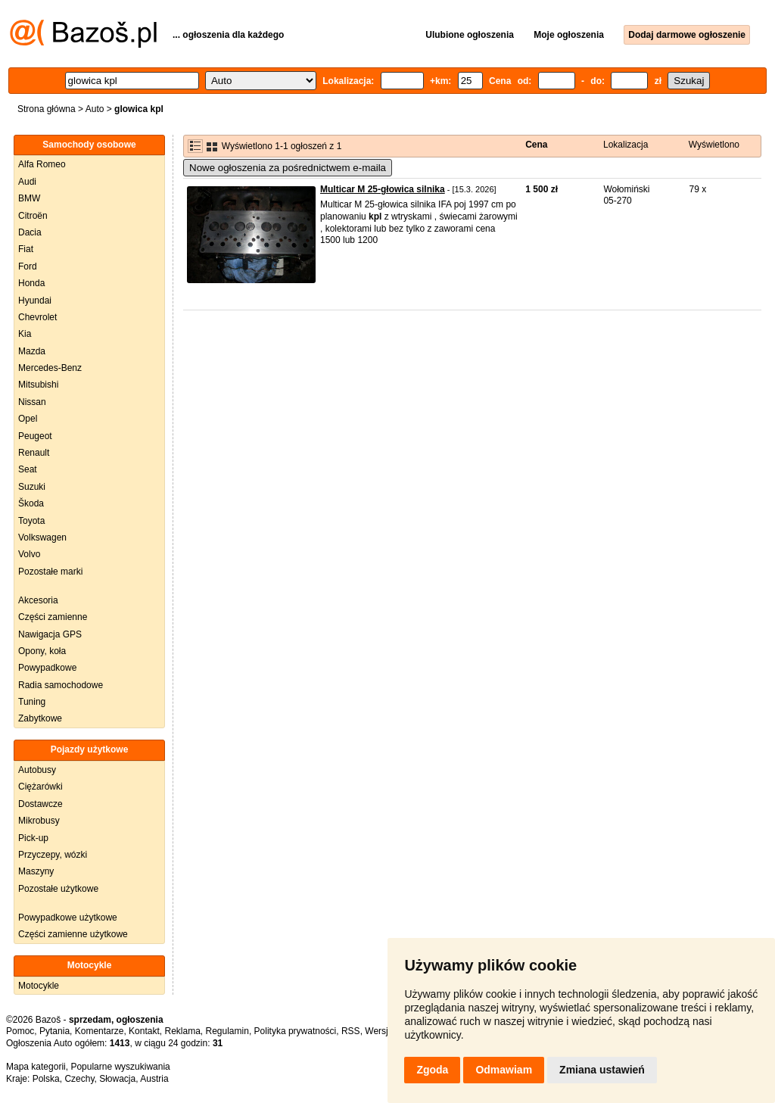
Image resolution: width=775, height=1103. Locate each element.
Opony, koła (42, 651)
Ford (27, 266)
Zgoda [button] (432, 1070)
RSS (350, 1031)
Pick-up (33, 838)
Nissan (32, 402)
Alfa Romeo (42, 164)
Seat (27, 469)
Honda (31, 283)
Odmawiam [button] (503, 1070)
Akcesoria (38, 600)
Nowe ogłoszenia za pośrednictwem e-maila (287, 167)
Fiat (25, 249)
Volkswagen (42, 537)
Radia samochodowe (60, 685)
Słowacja (117, 1078)
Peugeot (35, 436)
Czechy (79, 1078)
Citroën (33, 215)
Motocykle (38, 985)
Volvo (29, 554)
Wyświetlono (714, 144)
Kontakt (144, 1031)
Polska (46, 1078)
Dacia (30, 232)
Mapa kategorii (36, 1066)
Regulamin (227, 1031)
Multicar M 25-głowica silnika (382, 189)
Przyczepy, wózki (52, 854)
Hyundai (34, 300)
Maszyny (36, 871)
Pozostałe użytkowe (58, 888)
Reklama (182, 1031)
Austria (154, 1078)
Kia (24, 334)
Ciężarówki (40, 786)
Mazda (31, 351)
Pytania (54, 1031)
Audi (27, 181)
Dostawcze (40, 804)
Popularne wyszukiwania (120, 1066)
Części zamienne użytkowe (73, 934)
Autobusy (37, 770)
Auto (95, 109)
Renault (33, 452)
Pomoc (20, 1031)
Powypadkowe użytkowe (67, 917)
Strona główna (46, 109)
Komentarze (99, 1031)
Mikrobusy (39, 820)
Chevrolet (37, 317)
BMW (29, 198)
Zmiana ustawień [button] (602, 1070)
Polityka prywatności (295, 1031)
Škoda (31, 503)
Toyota (31, 521)
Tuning (31, 701)
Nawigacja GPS (50, 634)
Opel (27, 418)
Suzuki (31, 486)
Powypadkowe (47, 667)
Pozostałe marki (50, 571)
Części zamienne (52, 617)
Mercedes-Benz (50, 368)
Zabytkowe (40, 718)
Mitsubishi (38, 384)
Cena (536, 144)
